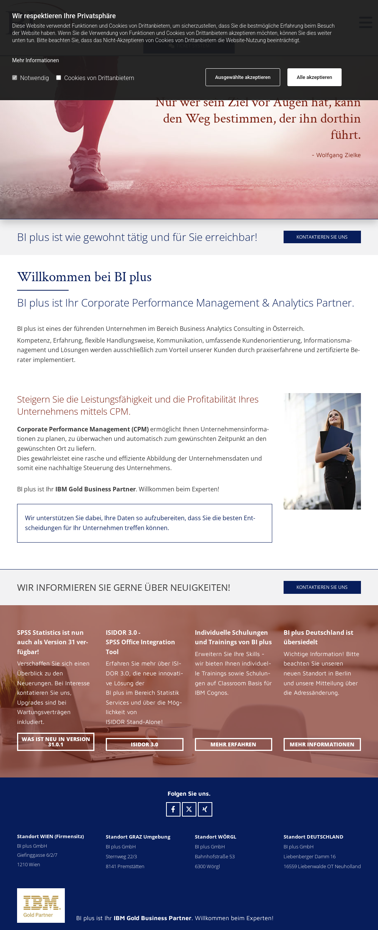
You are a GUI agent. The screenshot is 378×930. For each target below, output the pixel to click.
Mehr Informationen (35, 60)
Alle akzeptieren (314, 77)
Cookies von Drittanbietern (95, 78)
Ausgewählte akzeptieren (242, 77)
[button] (322, 237)
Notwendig (30, 78)
